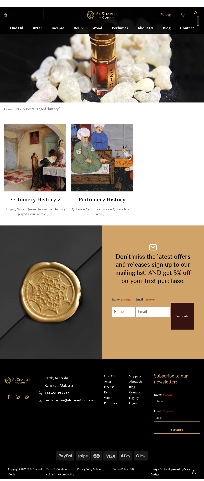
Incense (58, 35)
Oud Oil (17, 35)
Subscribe (178, 318)
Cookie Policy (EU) (127, 471)
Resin (79, 35)
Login (169, 18)
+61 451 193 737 (58, 394)
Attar (38, 35)
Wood (98, 35)
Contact (186, 35)
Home (9, 109)
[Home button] (102, 18)
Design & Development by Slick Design (168, 473)
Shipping (135, 377)
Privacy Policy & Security (92, 471)
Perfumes (120, 35)
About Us (145, 35)
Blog (166, 35)
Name (118, 304)
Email (142, 301)
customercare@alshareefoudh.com (73, 401)
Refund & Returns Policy (59, 476)
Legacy (134, 399)
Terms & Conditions (57, 471)
